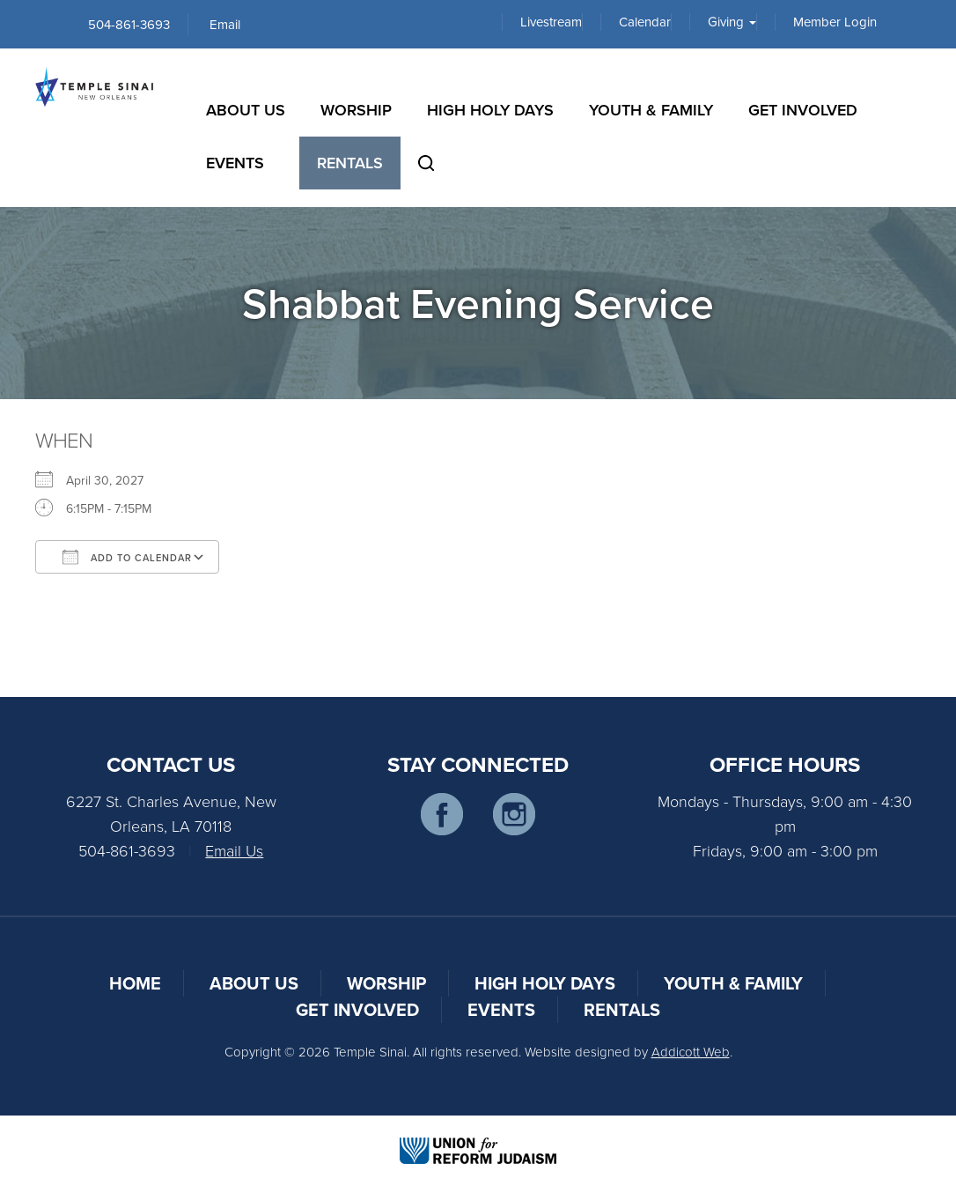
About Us (245, 110)
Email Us (234, 850)
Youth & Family (651, 110)
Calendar (645, 22)
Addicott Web (690, 1051)
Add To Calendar (127, 557)
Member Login (835, 22)
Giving (732, 22)
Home (135, 983)
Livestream (551, 22)
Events (235, 163)
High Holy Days (490, 110)
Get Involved (802, 110)
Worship (356, 110)
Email (225, 24)
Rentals (350, 163)
